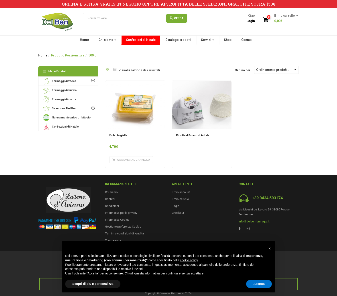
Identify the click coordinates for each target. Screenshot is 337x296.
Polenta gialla (118, 135)
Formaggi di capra (59, 99)
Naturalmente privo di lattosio (67, 117)
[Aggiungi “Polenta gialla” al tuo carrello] (131, 159)
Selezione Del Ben (59, 108)
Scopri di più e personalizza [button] (92, 284)
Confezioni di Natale (141, 40)
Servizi (207, 40)
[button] (285, 18)
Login (250, 21)
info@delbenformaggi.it (254, 221)
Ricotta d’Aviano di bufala (192, 135)
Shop (227, 40)
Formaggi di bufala (60, 90)
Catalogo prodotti (178, 40)
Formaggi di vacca (59, 81)
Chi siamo (107, 40)
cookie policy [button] (189, 260)
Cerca (176, 18)
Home (84, 40)
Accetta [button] (259, 284)
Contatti (246, 40)
